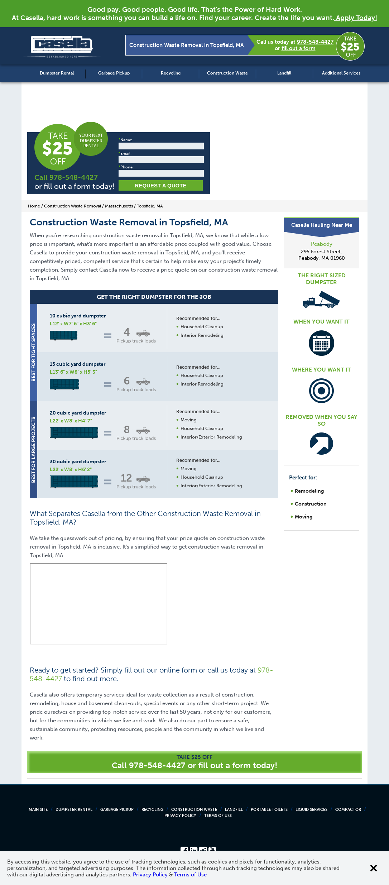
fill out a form (299, 48)
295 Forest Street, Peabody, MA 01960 (321, 255)
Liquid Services (311, 809)
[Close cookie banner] (373, 868)
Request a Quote (161, 185)
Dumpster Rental (57, 73)
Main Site (38, 809)
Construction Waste (227, 73)
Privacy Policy (180, 815)
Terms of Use (218, 815)
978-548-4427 (315, 42)
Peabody (321, 244)
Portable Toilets (269, 809)
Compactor (348, 809)
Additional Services (341, 73)
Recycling (171, 73)
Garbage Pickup (114, 73)
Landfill (284, 73)
